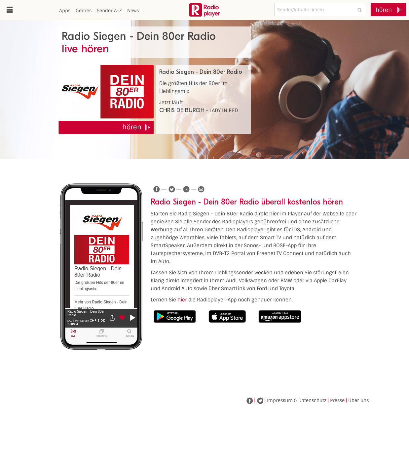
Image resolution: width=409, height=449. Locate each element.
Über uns (358, 400)
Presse (337, 400)
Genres (84, 11)
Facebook (249, 400)
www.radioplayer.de (204, 10)
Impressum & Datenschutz (296, 400)
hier (182, 299)
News (133, 11)
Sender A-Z (109, 11)
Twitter (260, 400)
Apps (64, 11)
